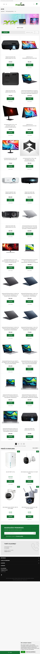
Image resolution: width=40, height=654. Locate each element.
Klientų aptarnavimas (5, 560)
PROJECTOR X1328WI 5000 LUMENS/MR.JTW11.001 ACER (29, 429)
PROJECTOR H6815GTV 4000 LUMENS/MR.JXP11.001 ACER (10, 193)
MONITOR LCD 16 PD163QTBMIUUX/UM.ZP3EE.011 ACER (29, 125)
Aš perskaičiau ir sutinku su (14, 536)
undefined (6, 32)
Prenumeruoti (34, 533)
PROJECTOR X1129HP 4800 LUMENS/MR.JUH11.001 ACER (10, 226)
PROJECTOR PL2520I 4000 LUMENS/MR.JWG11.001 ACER (10, 91)
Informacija (3, 557)
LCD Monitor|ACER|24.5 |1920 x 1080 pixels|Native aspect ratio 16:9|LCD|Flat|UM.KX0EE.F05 (29, 159)
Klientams (3, 563)
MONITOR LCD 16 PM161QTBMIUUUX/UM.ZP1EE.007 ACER (29, 57)
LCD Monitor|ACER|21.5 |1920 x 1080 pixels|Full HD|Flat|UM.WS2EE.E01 (10, 159)
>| (23, 443)
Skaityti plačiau (20, 27)
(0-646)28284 (6, 548)
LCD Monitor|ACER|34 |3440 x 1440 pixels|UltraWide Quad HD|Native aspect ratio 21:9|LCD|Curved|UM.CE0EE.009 (10, 261)
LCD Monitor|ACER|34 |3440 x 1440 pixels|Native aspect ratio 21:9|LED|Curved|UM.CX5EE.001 (10, 126)
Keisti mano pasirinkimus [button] (30, 651)
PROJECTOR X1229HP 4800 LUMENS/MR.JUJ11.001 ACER (29, 193)
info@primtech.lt (7, 551)
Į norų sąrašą (10, 67)
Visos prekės (35, 448)
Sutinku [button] (23, 651)
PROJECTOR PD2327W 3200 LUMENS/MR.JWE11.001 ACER (10, 57)
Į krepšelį (10, 64)
